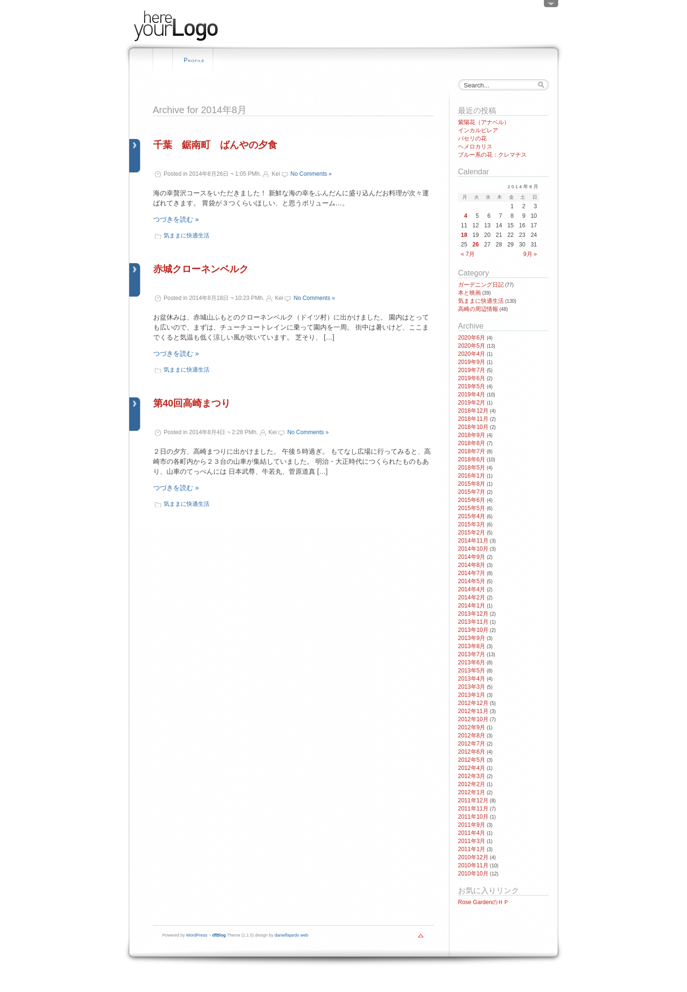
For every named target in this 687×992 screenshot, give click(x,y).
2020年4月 (471, 354)
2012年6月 (471, 751)
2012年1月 (471, 792)
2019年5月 (471, 386)
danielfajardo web (292, 935)
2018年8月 (471, 443)
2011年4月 (471, 833)
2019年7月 (471, 370)
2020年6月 (471, 337)
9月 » (530, 254)
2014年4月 (471, 589)
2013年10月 (473, 630)
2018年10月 (473, 427)
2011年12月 (473, 800)
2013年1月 (471, 695)
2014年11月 (473, 540)
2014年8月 (471, 565)
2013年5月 (471, 670)
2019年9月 (471, 362)
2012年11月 (473, 711)
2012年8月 (471, 735)
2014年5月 (471, 581)
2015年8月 (471, 483)
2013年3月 (471, 686)
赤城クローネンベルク (201, 269)
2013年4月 (471, 678)
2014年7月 (471, 573)
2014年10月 (473, 548)
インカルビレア (478, 130)
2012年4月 (471, 768)
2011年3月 (471, 841)
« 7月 (468, 254)
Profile (194, 60)
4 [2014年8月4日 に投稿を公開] (466, 216)
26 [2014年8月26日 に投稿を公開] (475, 244)
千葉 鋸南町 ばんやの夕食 (215, 144)
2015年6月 (471, 500)
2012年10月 (473, 719)
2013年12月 (473, 613)
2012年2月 (471, 784)
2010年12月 (473, 857)
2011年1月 (471, 849)
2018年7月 (471, 451)
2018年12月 (473, 410)
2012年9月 (471, 727)
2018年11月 (473, 419)
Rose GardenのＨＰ (483, 902)
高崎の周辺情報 (478, 309)
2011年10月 (473, 816)
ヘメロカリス (475, 146)
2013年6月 (471, 662)
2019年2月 (471, 402)
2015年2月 (471, 532)
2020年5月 (471, 345)
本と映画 (469, 292)
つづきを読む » (176, 219)
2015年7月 (471, 492)
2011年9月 (471, 824)
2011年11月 (473, 808)
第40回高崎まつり (191, 403)
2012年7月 (471, 743)
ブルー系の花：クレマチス (492, 154)
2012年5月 (471, 760)
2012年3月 (471, 776)
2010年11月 (473, 865)
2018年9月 (471, 435)
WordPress (196, 935)
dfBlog (219, 935)
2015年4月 (471, 516)
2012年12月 (473, 703)
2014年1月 (471, 605)
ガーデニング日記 (481, 284)
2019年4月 (471, 394)
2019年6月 (471, 378)
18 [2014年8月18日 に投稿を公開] (464, 235)
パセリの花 (472, 138)
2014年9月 (471, 557)
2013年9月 (471, 638)
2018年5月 (471, 467)
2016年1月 (471, 475)
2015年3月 (471, 524)
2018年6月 (471, 459)
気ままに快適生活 (186, 235)
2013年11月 (473, 622)
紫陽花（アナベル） (484, 122)
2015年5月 (471, 508)
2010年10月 (473, 873)
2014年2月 (471, 597)
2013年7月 (471, 654)
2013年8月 (471, 646)
